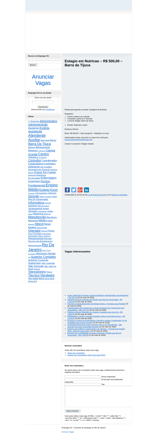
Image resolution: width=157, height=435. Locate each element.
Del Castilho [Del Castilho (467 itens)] (46, 167)
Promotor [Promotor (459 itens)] (37, 233)
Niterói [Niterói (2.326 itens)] (39, 224)
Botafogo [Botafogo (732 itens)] (33, 150)
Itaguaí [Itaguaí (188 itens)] (46, 206)
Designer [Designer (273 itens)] (53, 170)
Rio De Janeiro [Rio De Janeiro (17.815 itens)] (41, 247)
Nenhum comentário (119, 195)
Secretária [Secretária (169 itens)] (32, 254)
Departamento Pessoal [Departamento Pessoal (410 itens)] (38, 169)
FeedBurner (50, 109)
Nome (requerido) (90, 377)
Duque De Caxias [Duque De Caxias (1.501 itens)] (45, 172)
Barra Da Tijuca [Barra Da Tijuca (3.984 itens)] (39, 144)
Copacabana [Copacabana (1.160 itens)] (35, 163)
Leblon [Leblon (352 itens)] (50, 211)
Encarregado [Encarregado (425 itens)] (34, 178)
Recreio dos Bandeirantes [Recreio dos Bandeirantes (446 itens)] (40, 241)
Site (85, 384)
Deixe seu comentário (76, 353)
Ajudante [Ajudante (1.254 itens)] (33, 128)
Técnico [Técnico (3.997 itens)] (34, 275)
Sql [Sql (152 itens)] (29, 257)
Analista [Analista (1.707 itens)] (44, 127)
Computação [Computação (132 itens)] (42, 157)
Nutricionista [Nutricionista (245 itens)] (42, 228)
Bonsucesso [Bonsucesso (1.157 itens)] (43, 147)
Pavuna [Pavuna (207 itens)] (44, 231)
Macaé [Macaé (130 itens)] (30, 214)
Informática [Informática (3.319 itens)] (36, 202)
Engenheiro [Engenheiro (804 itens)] (34, 181)
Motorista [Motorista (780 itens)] (33, 220)
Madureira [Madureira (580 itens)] (38, 214)
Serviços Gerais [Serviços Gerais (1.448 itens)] (46, 253)
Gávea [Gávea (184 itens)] (42, 197)
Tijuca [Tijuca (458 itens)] (49, 272)
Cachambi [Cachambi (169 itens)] (42, 151)
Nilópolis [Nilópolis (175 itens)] (31, 224)
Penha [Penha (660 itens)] (51, 231)
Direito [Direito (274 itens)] (31, 173)
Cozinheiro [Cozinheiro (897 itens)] (50, 163)
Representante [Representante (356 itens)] (34, 245)
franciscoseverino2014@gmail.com (78, 140)
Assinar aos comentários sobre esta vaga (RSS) (87, 355)
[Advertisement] (78, 31)
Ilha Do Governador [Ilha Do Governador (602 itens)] (38, 199)
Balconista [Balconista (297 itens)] (45, 140)
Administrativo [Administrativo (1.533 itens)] (48, 121)
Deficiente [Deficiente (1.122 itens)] (34, 166)
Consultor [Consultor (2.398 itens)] (34, 160)
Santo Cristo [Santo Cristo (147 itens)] (46, 250)
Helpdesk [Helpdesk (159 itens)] (48, 196)
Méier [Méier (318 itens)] (50, 221)
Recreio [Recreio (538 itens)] (48, 238)
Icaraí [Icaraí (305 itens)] (54, 196)
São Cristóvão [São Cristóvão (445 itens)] (48, 263)
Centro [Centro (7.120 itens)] (43, 154)
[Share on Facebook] (67, 189)
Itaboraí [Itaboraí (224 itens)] (40, 206)
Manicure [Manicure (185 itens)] (47, 214)
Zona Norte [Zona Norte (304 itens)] (49, 279)
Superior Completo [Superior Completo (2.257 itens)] (43, 257)
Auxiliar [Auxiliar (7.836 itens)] (34, 140)
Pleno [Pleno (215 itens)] (30, 234)
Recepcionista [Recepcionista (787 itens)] (36, 238)
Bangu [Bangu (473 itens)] (53, 140)
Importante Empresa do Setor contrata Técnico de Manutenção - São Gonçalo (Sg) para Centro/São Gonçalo (95, 326)
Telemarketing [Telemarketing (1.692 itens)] (37, 271)
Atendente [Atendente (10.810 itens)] (37, 135)
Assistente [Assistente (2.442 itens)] (35, 131)
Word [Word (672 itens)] (41, 278)
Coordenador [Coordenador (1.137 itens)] (49, 160)
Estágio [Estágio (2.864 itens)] (44, 190)
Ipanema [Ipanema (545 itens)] (32, 205)
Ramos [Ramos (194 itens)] (40, 236)
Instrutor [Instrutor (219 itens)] (47, 203)
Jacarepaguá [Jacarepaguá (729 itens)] (35, 208)
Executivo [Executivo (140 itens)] (31, 193)
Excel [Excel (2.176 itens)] (53, 190)
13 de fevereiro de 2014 (97, 195)
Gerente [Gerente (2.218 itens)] (33, 196)
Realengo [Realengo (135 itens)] (47, 236)
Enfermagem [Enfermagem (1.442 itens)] (49, 177)
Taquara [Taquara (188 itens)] (37, 269)
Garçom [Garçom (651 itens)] (52, 193)
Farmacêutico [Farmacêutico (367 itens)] (41, 193)
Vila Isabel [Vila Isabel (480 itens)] (33, 278)
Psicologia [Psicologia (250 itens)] (46, 234)
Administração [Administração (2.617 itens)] (38, 124)
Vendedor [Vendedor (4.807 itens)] (47, 275)
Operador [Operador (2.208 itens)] (34, 230)
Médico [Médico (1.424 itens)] (43, 220)
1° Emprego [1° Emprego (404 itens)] (33, 121)
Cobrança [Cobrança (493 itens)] (33, 157)
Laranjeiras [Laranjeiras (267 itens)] (41, 211)
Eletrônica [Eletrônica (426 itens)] (41, 175)
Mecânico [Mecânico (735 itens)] (51, 217)
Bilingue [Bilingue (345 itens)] (31, 147)
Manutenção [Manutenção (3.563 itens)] (37, 217)
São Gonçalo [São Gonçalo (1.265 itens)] (36, 266)
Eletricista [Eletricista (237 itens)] (32, 175)
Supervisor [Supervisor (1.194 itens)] (34, 263)
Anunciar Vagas (43, 80)
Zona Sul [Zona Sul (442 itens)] (32, 281)
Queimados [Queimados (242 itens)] (33, 236)
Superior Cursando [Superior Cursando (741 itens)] (38, 260)
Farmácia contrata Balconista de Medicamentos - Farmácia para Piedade (96, 304)
